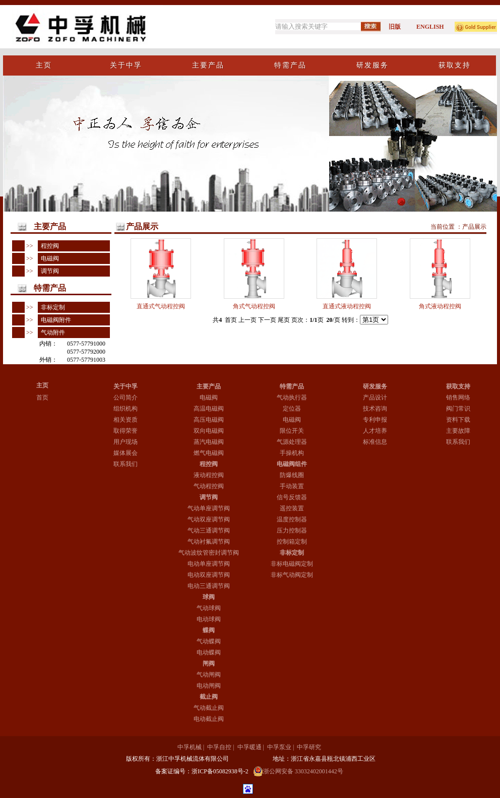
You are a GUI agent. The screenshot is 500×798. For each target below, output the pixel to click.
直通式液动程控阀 (347, 306)
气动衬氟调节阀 (209, 541)
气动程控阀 (209, 486)
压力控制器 (292, 530)
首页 (42, 397)
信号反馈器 (292, 497)
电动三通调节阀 (209, 585)
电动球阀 (209, 619)
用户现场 (125, 441)
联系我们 (125, 464)
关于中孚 (125, 386)
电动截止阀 (209, 718)
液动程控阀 (209, 475)
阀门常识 (458, 408)
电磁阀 (48, 258)
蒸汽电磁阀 (209, 441)
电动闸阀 (209, 685)
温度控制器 (292, 519)
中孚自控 (219, 747)
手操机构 (292, 452)
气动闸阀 (209, 674)
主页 (42, 385)
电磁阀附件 (54, 319)
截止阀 (209, 696)
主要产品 (209, 386)
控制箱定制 (292, 541)
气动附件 (51, 332)
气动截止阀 (209, 707)
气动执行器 (292, 397)
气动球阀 (209, 608)
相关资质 (125, 419)
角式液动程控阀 (440, 306)
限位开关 (292, 430)
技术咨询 (375, 408)
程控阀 (48, 245)
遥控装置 (292, 508)
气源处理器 (292, 441)
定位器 (292, 408)
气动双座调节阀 (209, 519)
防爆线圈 (292, 475)
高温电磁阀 (209, 408)
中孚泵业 (279, 747)
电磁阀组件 (292, 464)
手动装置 (292, 486)
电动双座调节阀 (209, 574)
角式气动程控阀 (254, 306)
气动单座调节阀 (209, 508)
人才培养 (375, 430)
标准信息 (375, 441)
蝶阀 (209, 630)
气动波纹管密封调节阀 (208, 552)
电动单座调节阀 (209, 563)
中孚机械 (189, 747)
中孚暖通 (249, 747)
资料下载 (458, 419)
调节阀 (48, 271)
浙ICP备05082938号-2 (220, 771)
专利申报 (375, 419)
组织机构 (125, 408)
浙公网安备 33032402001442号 (298, 771)
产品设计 (375, 397)
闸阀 (209, 663)
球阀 (209, 597)
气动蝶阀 (209, 641)
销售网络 (458, 397)
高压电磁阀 (209, 419)
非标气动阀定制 (292, 574)
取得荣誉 (125, 430)
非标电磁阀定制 (292, 563)
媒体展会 (125, 452)
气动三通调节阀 (209, 530)
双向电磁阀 (209, 430)
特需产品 (292, 386)
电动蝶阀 (209, 652)
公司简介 (125, 397)
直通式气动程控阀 (161, 306)
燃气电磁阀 (209, 452)
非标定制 (51, 307)
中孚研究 (309, 747)
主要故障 (458, 430)
